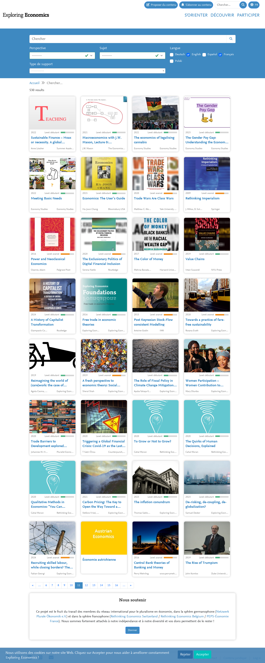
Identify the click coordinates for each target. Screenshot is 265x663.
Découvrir (222, 15)
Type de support (41, 64)
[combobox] (97, 70)
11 (78, 585)
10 (71, 585)
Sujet (103, 48)
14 (101, 585)
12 (86, 585)
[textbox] (97, 71)
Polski (178, 61)
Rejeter (185, 654)
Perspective (37, 48)
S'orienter (196, 15)
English (196, 54)
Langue (175, 48)
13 (93, 585)
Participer (248, 15)
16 (116, 585)
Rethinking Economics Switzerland (134, 616)
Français (229, 54)
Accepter (202, 654)
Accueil (34, 83)
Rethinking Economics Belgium (182, 616)
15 (108, 585)
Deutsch (180, 54)
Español (212, 54)
